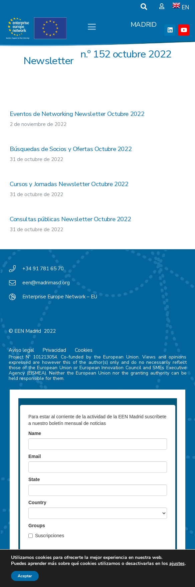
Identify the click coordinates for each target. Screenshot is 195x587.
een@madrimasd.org (46, 282)
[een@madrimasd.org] (16, 283)
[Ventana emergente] (161, 6)
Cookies (83, 350)
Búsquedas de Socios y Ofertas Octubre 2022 (71, 149)
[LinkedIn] (170, 30)
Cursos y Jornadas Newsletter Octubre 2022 (69, 184)
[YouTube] (183, 30)
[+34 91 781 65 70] (16, 269)
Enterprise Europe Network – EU (59, 296)
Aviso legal (21, 350)
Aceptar (25, 576)
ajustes (177, 564)
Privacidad (54, 350)
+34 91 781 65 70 (43, 268)
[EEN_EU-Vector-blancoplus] (36, 28)
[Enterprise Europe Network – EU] (16, 297)
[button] (144, 6)
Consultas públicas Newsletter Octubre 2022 (70, 219)
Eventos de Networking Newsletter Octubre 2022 (77, 114)
